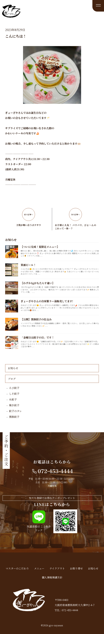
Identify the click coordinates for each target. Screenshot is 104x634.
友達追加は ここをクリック (39, 528)
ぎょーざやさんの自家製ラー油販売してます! (47, 301)
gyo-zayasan (56, 625)
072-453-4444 (70, 610)
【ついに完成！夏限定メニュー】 (40, 247)
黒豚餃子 (14, 417)
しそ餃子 (14, 393)
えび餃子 (14, 388)
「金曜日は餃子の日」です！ (37, 337)
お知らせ (13, 368)
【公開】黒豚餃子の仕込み (36, 319)
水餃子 (13, 399)
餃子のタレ (15, 411)
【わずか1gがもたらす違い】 (38, 283)
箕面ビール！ (28, 265)
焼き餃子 (14, 405)
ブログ (12, 379)
